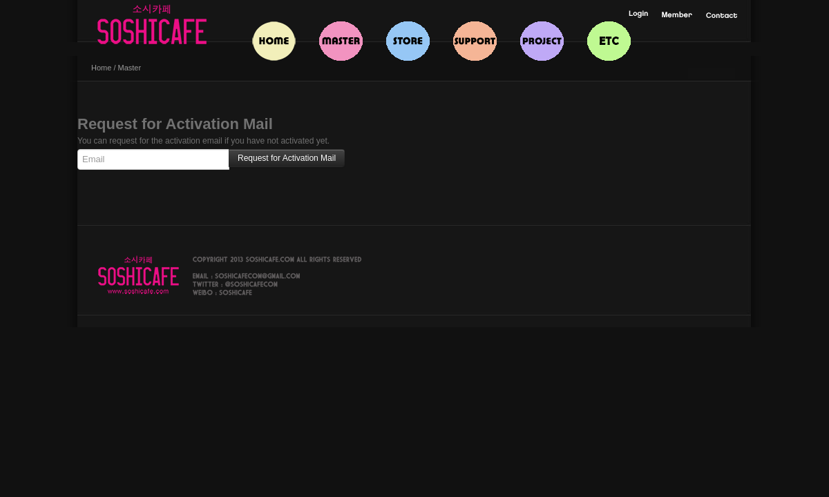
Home (101, 68)
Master (130, 68)
